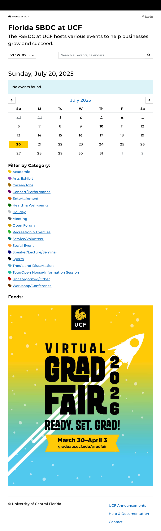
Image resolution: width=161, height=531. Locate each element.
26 (142, 144)
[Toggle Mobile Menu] (152, 5)
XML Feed (49, 296)
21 (39, 144)
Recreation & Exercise (32, 232)
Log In (147, 16)
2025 (85, 100)
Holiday (19, 212)
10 (101, 126)
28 (39, 153)
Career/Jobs (23, 185)
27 (19, 153)
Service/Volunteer (28, 239)
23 (81, 144)
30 (40, 117)
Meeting (20, 219)
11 (122, 126)
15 (60, 135)
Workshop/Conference (32, 286)
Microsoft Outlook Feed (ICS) (35, 296)
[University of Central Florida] (36, 5)
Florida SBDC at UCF (45, 27)
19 (142, 135)
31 (101, 153)
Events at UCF (18, 16)
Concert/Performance (32, 192)
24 (101, 144)
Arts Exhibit (23, 178)
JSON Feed (56, 296)
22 (60, 144)
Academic (21, 172)
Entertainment (26, 199)
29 (19, 117)
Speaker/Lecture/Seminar (35, 252)
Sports (18, 259)
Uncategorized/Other (31, 279)
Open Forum (24, 225)
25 (122, 144)
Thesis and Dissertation (33, 266)
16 (81, 135)
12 (142, 126)
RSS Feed (42, 296)
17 (101, 135)
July (74, 100)
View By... (20, 55)
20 (18, 144)
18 (122, 135)
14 (39, 135)
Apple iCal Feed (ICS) (28, 296)
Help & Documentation (129, 514)
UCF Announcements (127, 506)
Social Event (23, 246)
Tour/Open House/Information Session (46, 272)
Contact (116, 522)
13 (18, 135)
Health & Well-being (30, 205)
